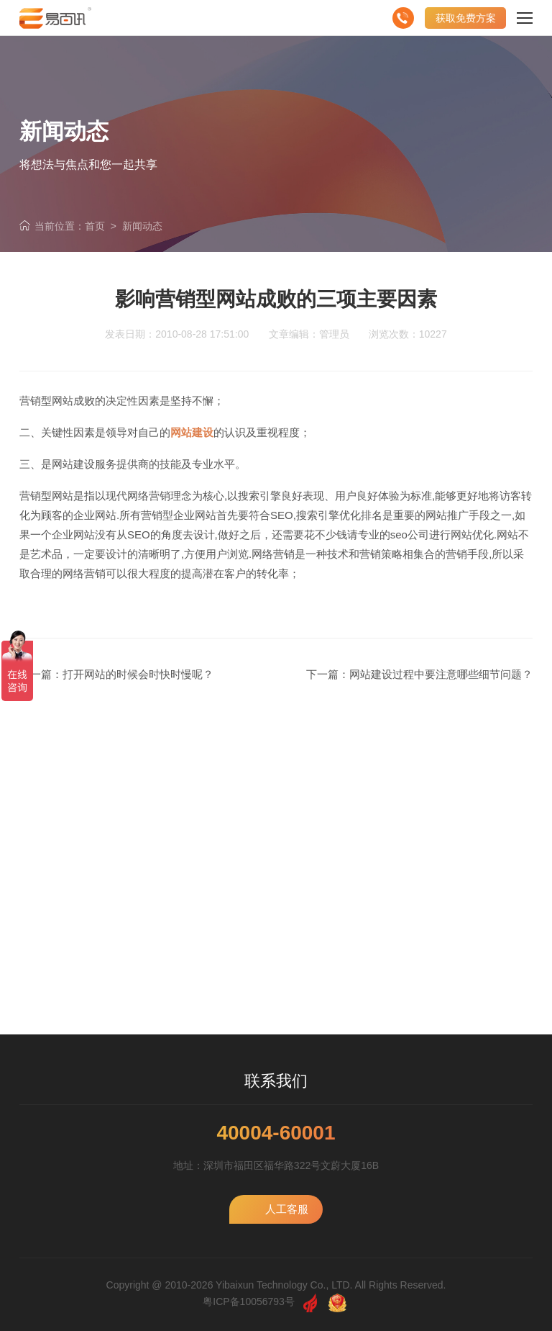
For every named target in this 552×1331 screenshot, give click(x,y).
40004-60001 (275, 1133)
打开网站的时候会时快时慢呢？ (138, 674)
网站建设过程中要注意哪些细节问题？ (441, 674)
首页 (95, 226)
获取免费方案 (466, 18)
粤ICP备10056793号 (249, 1301)
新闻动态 (142, 226)
